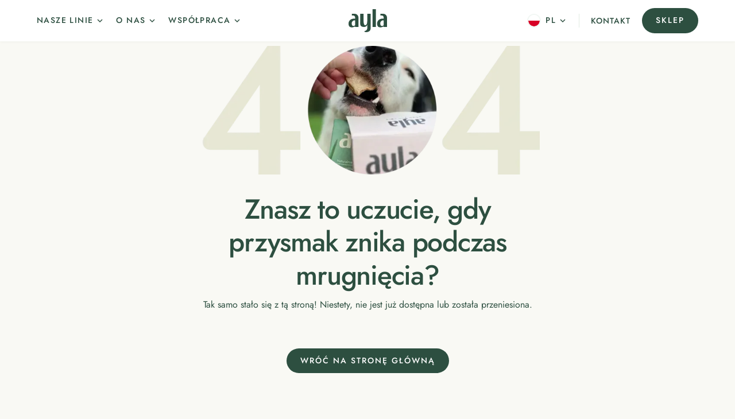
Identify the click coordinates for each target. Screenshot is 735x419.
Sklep (670, 20)
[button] (71, 20)
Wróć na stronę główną (367, 360)
